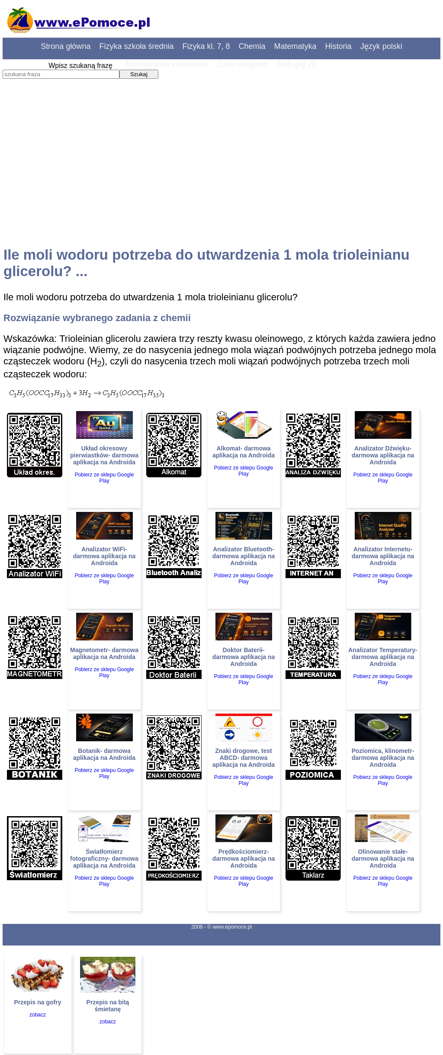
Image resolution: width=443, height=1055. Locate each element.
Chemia (252, 46)
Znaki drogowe (241, 64)
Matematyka (295, 46)
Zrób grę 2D (297, 64)
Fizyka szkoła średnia (136, 46)
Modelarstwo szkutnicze (166, 64)
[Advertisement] (221, 171)
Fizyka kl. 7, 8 (206, 46)
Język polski (381, 46)
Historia (338, 46)
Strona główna (65, 46)
